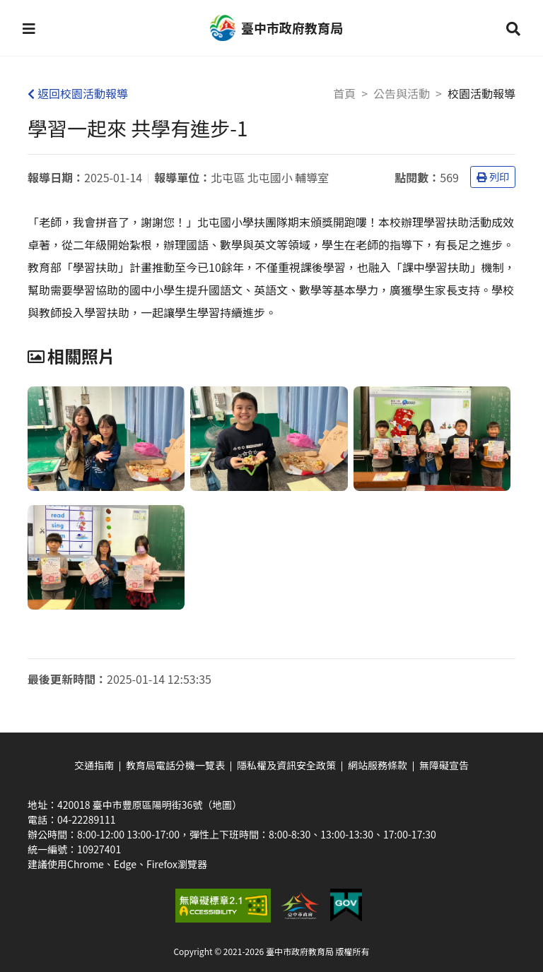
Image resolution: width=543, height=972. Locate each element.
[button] (29, 28)
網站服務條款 (377, 765)
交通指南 (94, 765)
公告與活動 (401, 93)
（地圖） (222, 805)
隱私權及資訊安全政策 (286, 765)
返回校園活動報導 (78, 93)
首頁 (344, 93)
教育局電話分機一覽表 (175, 765)
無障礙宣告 (444, 765)
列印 (493, 177)
